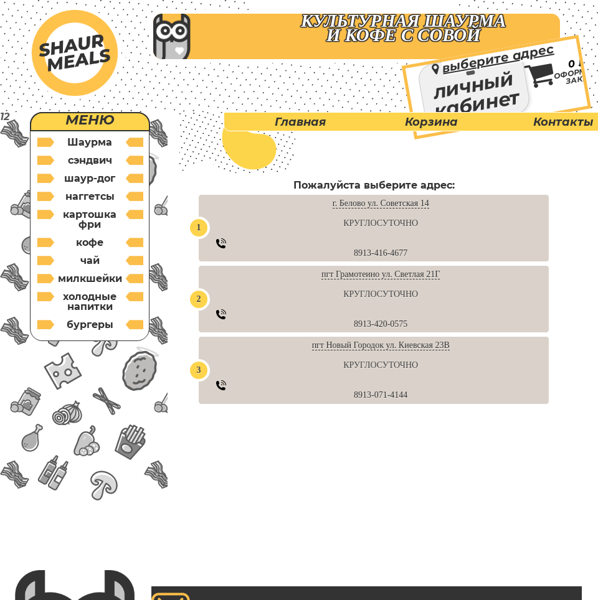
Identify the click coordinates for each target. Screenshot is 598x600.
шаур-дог (89, 178)
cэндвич (90, 160)
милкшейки (90, 278)
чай (90, 260)
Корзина (431, 122)
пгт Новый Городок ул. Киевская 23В (381, 345)
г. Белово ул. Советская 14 (381, 203)
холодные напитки (89, 301)
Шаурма (89, 142)
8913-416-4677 (380, 253)
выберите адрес (497, 58)
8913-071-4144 (380, 395)
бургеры (90, 324)
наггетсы (90, 196)
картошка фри (89, 219)
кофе (89, 242)
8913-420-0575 (380, 324)
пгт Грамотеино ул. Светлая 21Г (380, 274)
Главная (300, 122)
